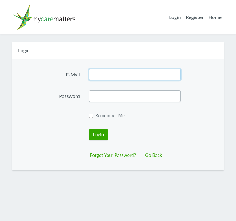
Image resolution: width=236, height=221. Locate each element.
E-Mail (73, 74)
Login (175, 17)
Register (194, 17)
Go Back (153, 155)
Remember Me (110, 115)
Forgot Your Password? (113, 155)
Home (215, 17)
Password (69, 96)
